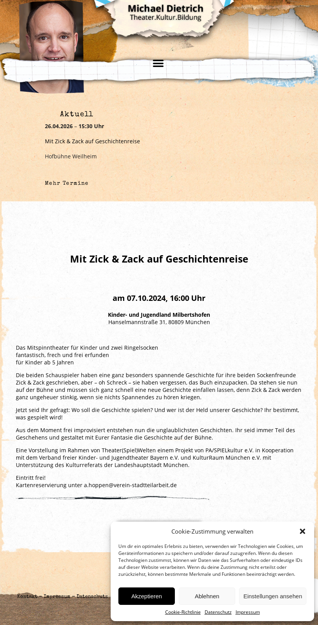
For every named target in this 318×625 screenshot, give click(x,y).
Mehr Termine (67, 183)
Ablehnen (207, 596)
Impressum (248, 612)
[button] (302, 531)
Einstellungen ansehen (272, 596)
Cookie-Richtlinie (183, 612)
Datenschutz (218, 612)
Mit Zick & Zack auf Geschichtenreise (92, 141)
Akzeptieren (146, 596)
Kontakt (27, 596)
